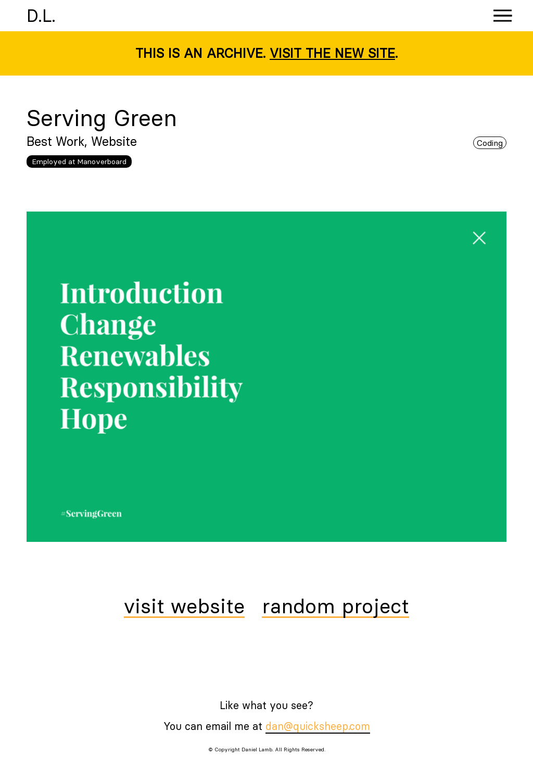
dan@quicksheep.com (317, 726)
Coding (490, 143)
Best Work (55, 141)
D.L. (41, 15)
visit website (184, 607)
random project (335, 607)
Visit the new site (332, 53)
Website (114, 141)
